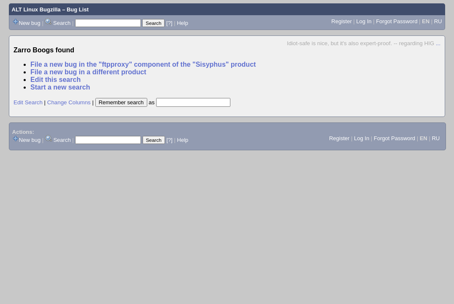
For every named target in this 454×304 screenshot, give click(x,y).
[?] (169, 23)
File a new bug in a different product (88, 72)
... (438, 43)
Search (61, 23)
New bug (30, 23)
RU (438, 21)
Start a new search (60, 87)
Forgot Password (396, 21)
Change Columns (69, 102)
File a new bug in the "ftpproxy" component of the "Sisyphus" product (143, 64)
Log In (363, 21)
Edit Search (28, 102)
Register (341, 21)
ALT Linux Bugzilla (36, 9)
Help (182, 23)
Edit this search (55, 79)
